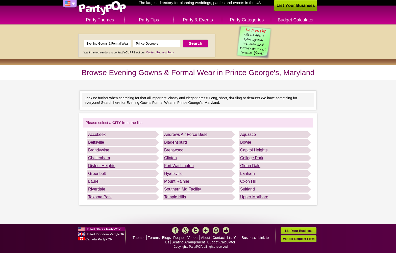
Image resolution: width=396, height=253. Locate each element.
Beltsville (96, 142)
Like (226, 230)
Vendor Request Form (298, 238)
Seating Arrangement (188, 242)
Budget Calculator (296, 19)
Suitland (247, 189)
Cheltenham (99, 158)
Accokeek (97, 134)
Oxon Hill (248, 181)
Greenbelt (97, 173)
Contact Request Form (160, 52)
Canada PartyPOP (98, 239)
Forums (154, 238)
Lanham (247, 173)
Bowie (245, 142)
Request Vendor (186, 238)
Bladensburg (175, 142)
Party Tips (149, 19)
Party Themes (100, 19)
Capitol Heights (254, 150)
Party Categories (247, 19)
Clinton (170, 158)
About (205, 238)
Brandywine (98, 150)
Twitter (195, 230)
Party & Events (198, 19)
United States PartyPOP (102, 229)
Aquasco (248, 134)
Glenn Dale (250, 166)
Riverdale (96, 189)
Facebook (175, 230)
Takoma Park (100, 197)
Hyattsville (173, 173)
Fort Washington (179, 166)
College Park (251, 158)
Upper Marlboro (254, 197)
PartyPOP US (102, 8)
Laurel (93, 181)
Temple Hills (175, 197)
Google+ (185, 230)
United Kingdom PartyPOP (104, 234)
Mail (216, 230)
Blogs (166, 238)
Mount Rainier (176, 181)
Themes (139, 238)
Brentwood (174, 150)
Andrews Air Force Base (186, 134)
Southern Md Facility (182, 189)
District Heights (101, 166)
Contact (219, 238)
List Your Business (241, 238)
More (206, 230)
